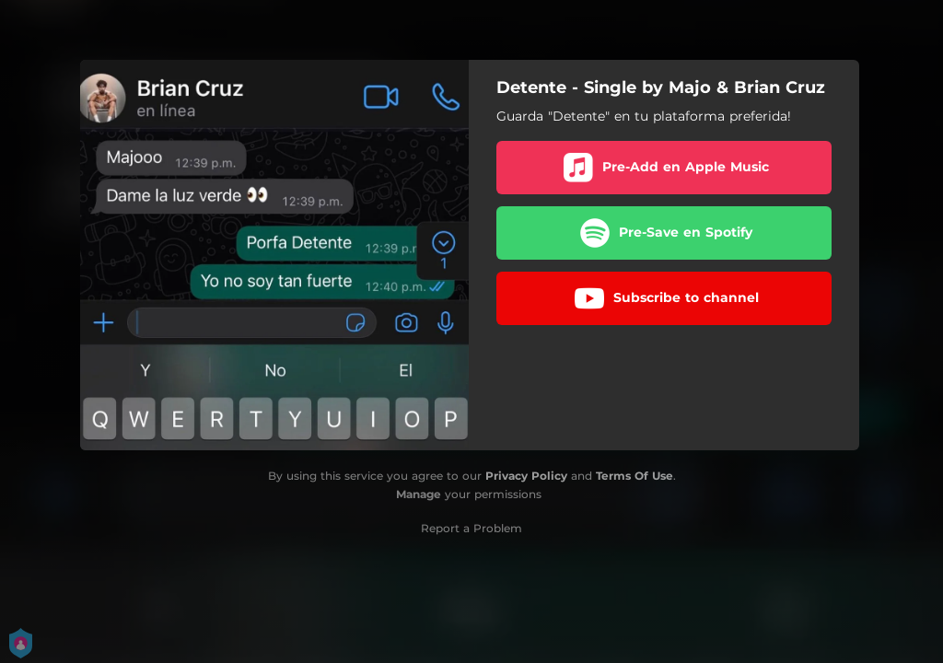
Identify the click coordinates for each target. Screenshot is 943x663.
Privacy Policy (526, 476)
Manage (418, 494)
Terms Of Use (634, 476)
